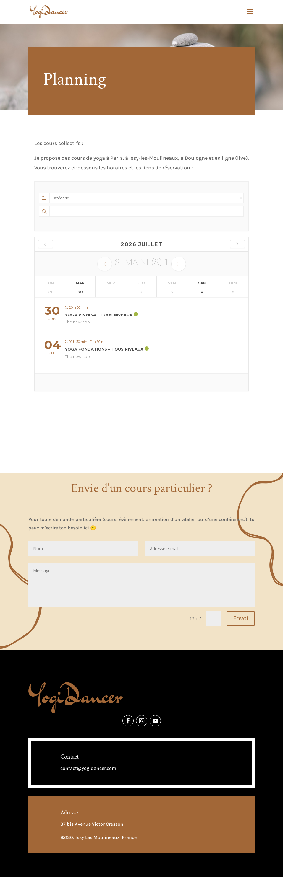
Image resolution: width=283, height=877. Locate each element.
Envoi (240, 618)
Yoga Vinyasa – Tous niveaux (98, 314)
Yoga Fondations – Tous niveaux (104, 349)
